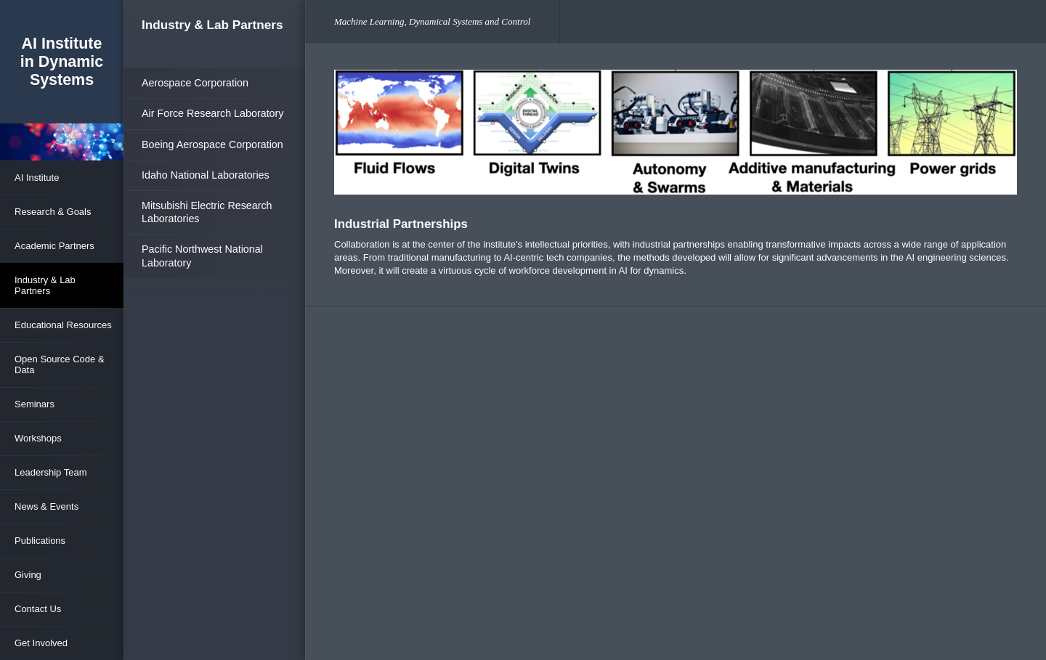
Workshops (38, 438)
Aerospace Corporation (195, 83)
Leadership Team (51, 472)
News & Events (46, 506)
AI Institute (37, 177)
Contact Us (38, 608)
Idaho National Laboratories (205, 175)
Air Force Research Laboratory (212, 113)
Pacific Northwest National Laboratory (202, 255)
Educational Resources (63, 324)
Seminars (34, 404)
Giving (28, 574)
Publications (40, 540)
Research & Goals (53, 211)
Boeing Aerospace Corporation (212, 144)
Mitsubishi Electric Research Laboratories (207, 212)
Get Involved (41, 642)
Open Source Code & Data (60, 364)
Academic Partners (54, 245)
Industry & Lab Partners (45, 285)
